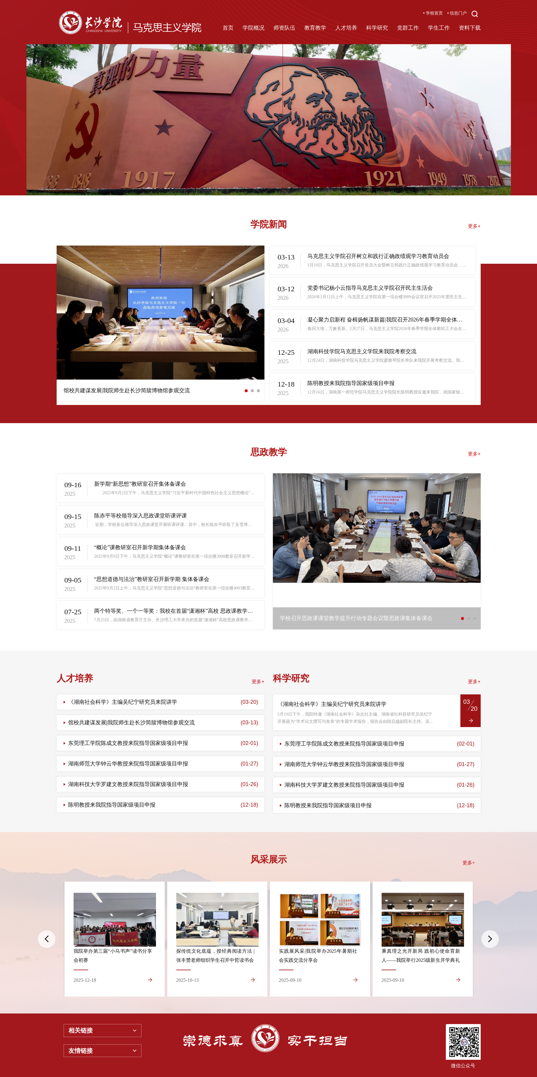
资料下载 (470, 28)
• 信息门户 (457, 13)
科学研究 (377, 28)
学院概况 (253, 28)
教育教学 (315, 28)
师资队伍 (284, 28)
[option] (268, 119)
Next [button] (490, 939)
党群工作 (408, 28)
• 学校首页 (433, 13)
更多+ (474, 226)
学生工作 (439, 28)
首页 (228, 28)
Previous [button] (46, 939)
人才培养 (346, 28)
